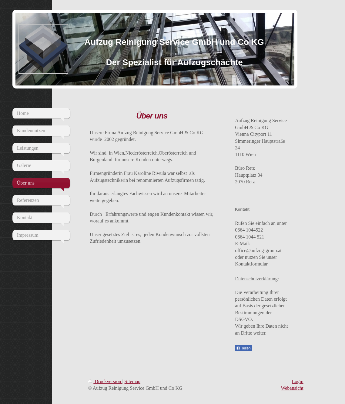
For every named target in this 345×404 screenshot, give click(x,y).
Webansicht (292, 388)
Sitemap (132, 381)
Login (297, 381)
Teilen (243, 348)
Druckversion (105, 381)
